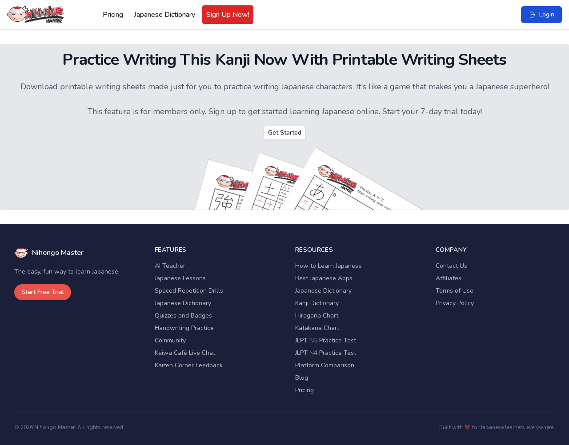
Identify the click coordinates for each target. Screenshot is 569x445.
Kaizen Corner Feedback (189, 365)
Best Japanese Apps (324, 278)
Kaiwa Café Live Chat (185, 353)
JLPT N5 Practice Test (325, 340)
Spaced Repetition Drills (189, 290)
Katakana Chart (317, 328)
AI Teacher (170, 266)
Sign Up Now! (227, 15)
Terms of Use (454, 290)
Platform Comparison (324, 365)
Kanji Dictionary (317, 303)
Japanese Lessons (180, 278)
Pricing (113, 15)
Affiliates (448, 278)
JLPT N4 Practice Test (325, 353)
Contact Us (451, 266)
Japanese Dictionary (164, 15)
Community (170, 340)
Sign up (222, 111)
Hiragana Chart (316, 315)
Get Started (284, 132)
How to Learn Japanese (328, 266)
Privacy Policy (455, 303)
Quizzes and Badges (183, 315)
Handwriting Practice (184, 328)
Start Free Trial (42, 292)
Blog (301, 377)
